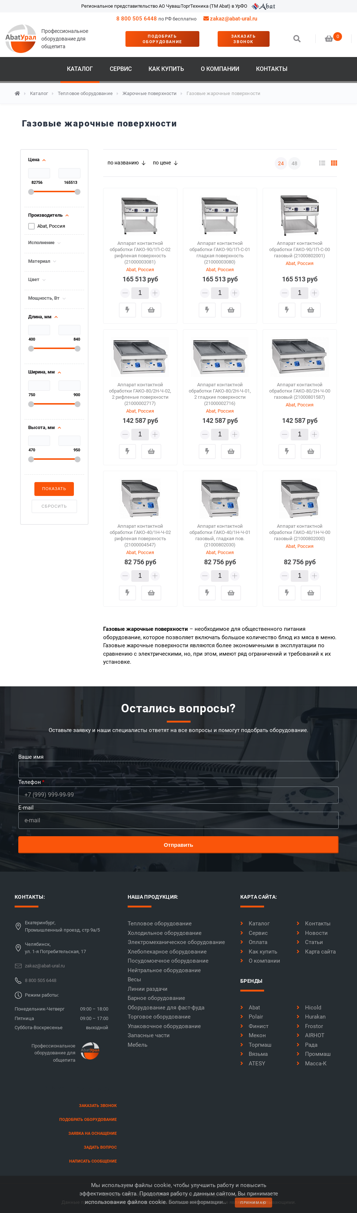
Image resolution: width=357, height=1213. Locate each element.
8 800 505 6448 (136, 18)
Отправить (178, 845)
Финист (254, 1026)
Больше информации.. (197, 1202)
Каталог (80, 68)
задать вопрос (100, 1147)
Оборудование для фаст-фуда (166, 1007)
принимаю (253, 1203)
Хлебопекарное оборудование (167, 951)
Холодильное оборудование (165, 933)
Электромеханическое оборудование (176, 942)
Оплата (253, 942)
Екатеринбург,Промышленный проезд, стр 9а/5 (62, 926)
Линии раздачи (148, 989)
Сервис (121, 68)
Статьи (310, 942)
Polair (251, 1016)
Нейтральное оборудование (164, 970)
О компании (220, 68)
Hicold (309, 1007)
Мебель (137, 1045)
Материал (39, 261)
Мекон (253, 1035)
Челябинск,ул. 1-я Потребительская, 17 (55, 947)
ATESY (252, 1063)
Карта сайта (316, 951)
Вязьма (254, 1054)
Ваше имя (31, 757)
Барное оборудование (156, 998)
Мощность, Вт (44, 298)
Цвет (34, 279)
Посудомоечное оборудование (168, 961)
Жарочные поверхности (150, 93)
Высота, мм (41, 427)
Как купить (166, 68)
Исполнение (41, 242)
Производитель (45, 215)
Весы (134, 979)
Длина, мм (40, 316)
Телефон (29, 782)
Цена (34, 159)
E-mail (26, 807)
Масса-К (312, 1063)
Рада (307, 1045)
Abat (250, 1007)
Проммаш (314, 1054)
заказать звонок (243, 39)
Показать (54, 488)
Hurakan (311, 1016)
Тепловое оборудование (85, 93)
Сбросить (54, 506)
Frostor (310, 1026)
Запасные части (149, 1035)
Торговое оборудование (159, 1016)
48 (294, 163)
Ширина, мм (41, 372)
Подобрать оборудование (162, 39)
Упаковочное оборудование (164, 1026)
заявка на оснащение (92, 1133)
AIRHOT (310, 1035)
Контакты (272, 68)
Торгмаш (255, 1045)
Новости (312, 933)
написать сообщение (93, 1161)
